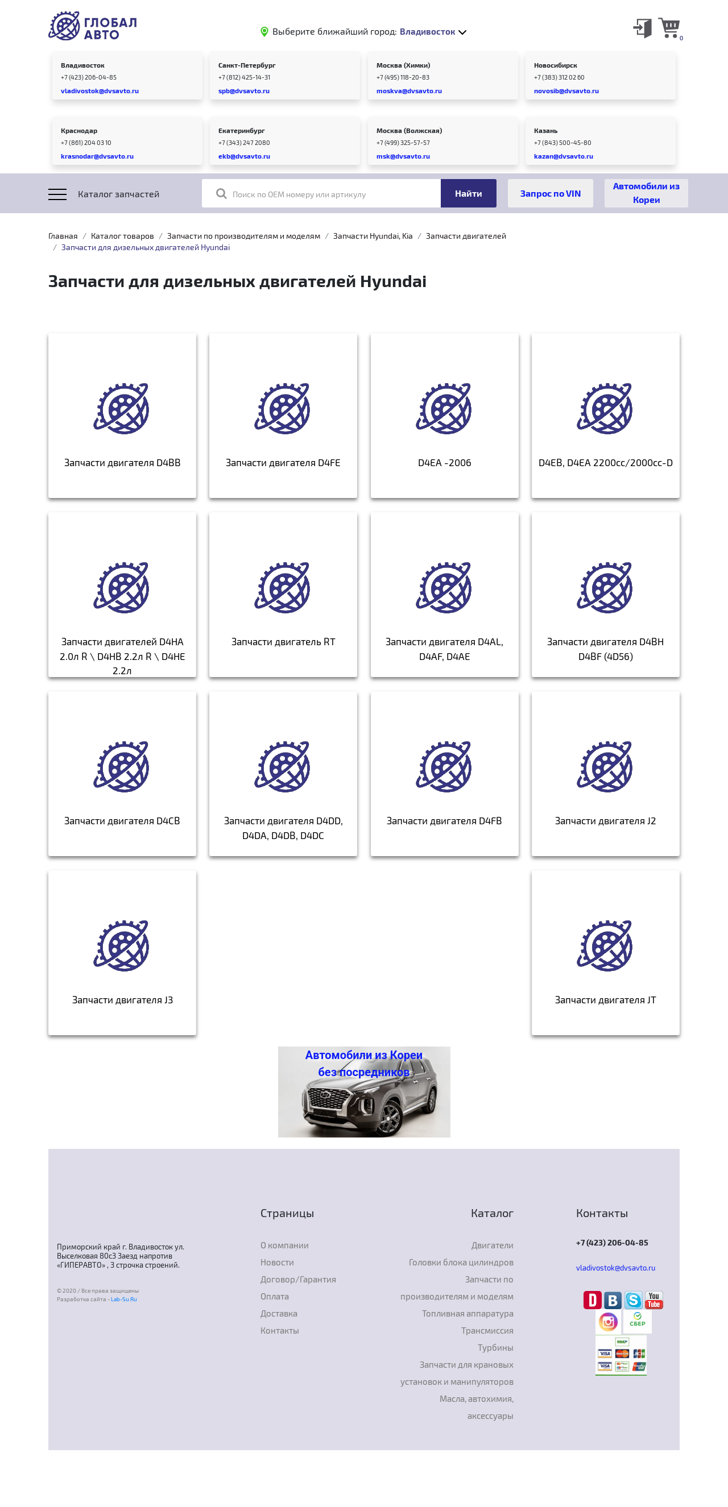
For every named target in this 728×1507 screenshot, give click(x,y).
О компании (284, 1245)
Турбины (496, 1347)
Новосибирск (555, 65)
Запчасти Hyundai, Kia (373, 235)
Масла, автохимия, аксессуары (477, 1407)
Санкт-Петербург (247, 65)
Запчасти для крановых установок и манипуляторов (457, 1372)
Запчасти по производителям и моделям (243, 235)
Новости (277, 1262)
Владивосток (83, 65)
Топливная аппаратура (468, 1313)
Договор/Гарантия (298, 1279)
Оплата (274, 1296)
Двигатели (492, 1245)
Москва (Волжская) (409, 130)
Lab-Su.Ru (124, 1299)
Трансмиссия (487, 1330)
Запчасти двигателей (466, 235)
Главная (63, 235)
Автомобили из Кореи (646, 192)
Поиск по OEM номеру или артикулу (291, 193)
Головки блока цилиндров (461, 1262)
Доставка (278, 1313)
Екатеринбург (241, 130)
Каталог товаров (122, 235)
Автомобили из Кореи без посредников (364, 1063)
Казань (545, 130)
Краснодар (79, 130)
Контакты (279, 1330)
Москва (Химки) (403, 65)
